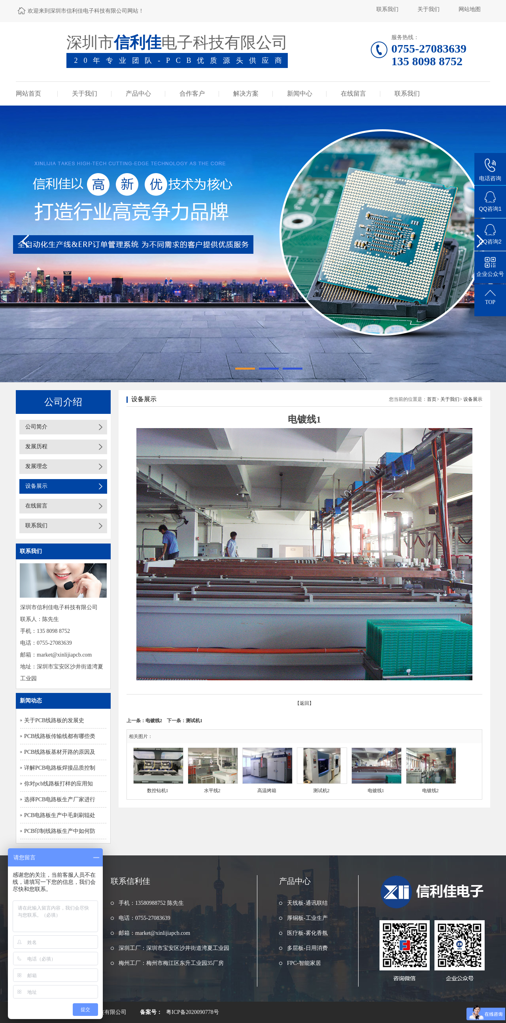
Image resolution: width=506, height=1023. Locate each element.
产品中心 (138, 93)
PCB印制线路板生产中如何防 (59, 831)
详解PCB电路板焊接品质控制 (59, 768)
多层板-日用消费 (307, 948)
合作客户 (192, 93)
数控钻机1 (157, 790)
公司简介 (36, 427)
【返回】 (304, 703)
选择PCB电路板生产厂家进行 (59, 799)
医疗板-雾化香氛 (307, 933)
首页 (431, 399)
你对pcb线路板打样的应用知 (58, 784)
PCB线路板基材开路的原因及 (59, 752)
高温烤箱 (266, 790)
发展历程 (36, 446)
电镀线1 (376, 790)
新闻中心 (299, 93)
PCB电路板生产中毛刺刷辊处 (59, 815)
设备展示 (36, 486)
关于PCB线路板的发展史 (54, 720)
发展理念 (36, 466)
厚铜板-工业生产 (307, 918)
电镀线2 (153, 720)
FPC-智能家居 (304, 963)
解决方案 (246, 93)
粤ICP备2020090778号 (192, 1012)
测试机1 (194, 720)
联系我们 (387, 9)
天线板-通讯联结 (307, 903)
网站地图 (470, 9)
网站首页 (28, 93)
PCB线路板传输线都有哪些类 (59, 736)
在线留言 (353, 93)
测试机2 (321, 790)
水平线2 (212, 790)
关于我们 (428, 9)
